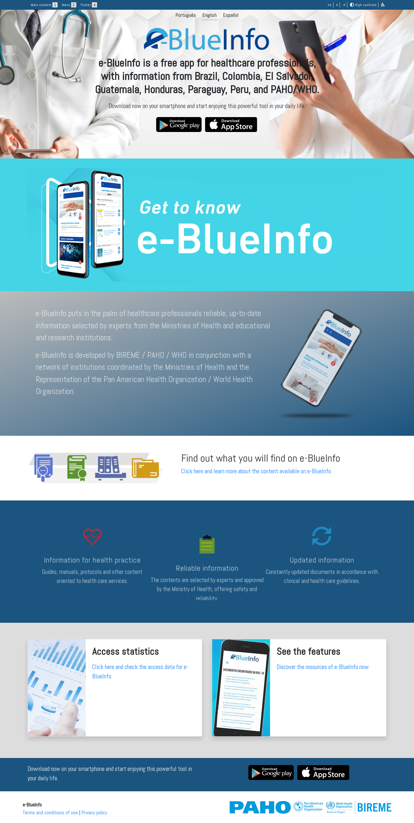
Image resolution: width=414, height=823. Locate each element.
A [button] (337, 4)
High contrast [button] (363, 4)
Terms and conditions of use (50, 812)
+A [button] (329, 4)
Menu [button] (69, 4)
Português (186, 15)
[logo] (207, 78)
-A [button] (344, 4)
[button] (383, 4)
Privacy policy (94, 812)
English (209, 15)
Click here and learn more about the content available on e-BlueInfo (256, 471)
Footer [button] (89, 4)
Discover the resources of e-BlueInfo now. (323, 667)
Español (230, 15)
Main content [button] (44, 4)
